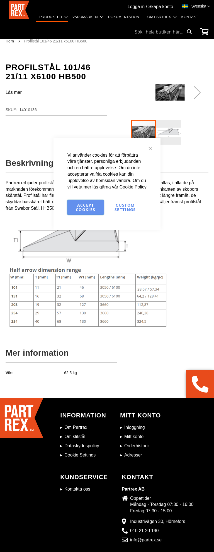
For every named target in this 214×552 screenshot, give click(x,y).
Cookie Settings (80, 455)
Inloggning (134, 427)
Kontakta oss (77, 489)
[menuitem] (52, 17)
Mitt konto (134, 436)
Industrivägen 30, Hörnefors (157, 521)
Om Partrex (75, 427)
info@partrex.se (146, 539)
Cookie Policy (133, 186)
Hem (10, 41)
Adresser (133, 455)
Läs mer (14, 92)
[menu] (120, 19)
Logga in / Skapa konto (150, 6)
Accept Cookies (85, 207)
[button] (200, 6)
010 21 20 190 (144, 530)
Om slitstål (74, 436)
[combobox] (163, 31)
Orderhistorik (137, 445)
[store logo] (19, 13)
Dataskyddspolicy (81, 445)
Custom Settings (125, 207)
